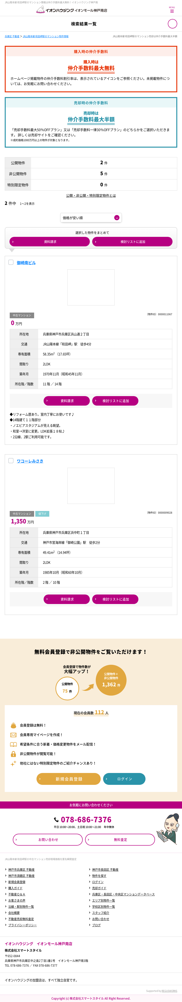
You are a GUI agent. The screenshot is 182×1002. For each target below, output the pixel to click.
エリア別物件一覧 (103, 900)
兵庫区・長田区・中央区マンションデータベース (123, 894)
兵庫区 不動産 (12, 36)
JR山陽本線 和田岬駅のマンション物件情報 (45, 36)
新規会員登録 (16, 882)
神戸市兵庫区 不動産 (21, 869)
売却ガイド (99, 888)
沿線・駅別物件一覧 (21, 906)
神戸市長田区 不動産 (105, 869)
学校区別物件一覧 (103, 906)
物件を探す (99, 876)
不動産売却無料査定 (21, 919)
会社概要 (14, 913)
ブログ (96, 925)
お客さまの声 (16, 900)
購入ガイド (15, 888)
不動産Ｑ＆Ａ (16, 894)
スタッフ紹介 (100, 913)
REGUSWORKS (169, 991)
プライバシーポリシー (22, 925)
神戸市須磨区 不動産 (21, 876)
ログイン (98, 882)
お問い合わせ (100, 919)
